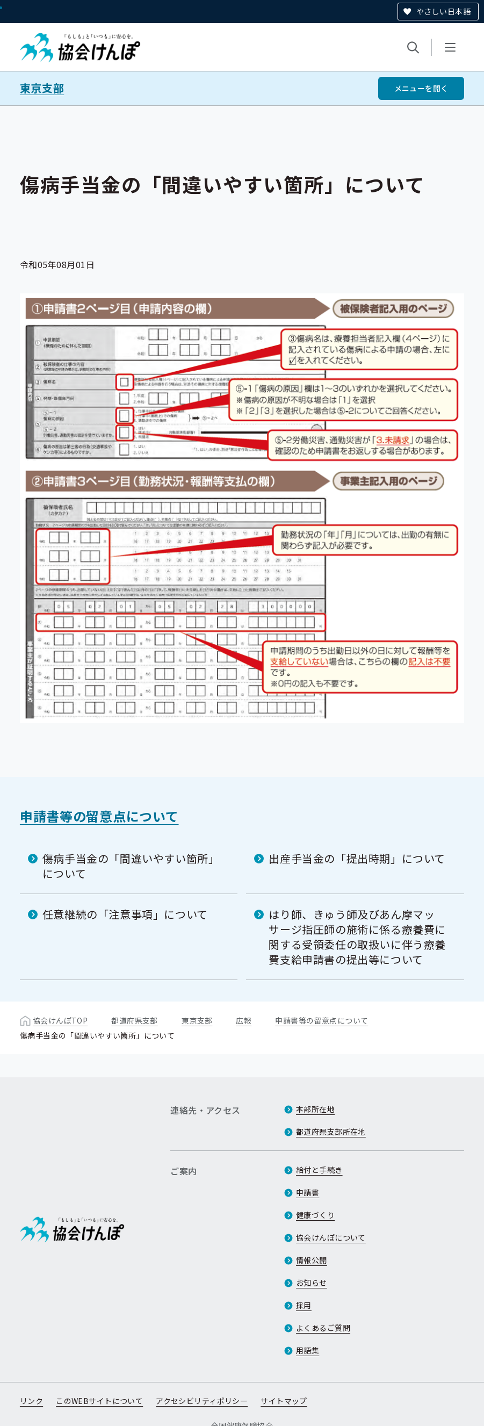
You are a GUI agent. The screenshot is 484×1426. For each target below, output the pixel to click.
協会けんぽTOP (60, 1020)
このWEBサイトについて (99, 1400)
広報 (243, 1020)
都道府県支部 (134, 1020)
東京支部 (42, 88)
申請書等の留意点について (99, 815)
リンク (31, 1400)
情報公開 (311, 1260)
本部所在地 (315, 1109)
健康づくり (315, 1214)
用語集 (307, 1350)
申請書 (307, 1192)
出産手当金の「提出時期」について (357, 858)
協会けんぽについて (331, 1237)
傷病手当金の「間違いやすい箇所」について (131, 866)
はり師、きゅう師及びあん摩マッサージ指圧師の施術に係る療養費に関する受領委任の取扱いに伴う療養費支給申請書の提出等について (357, 936)
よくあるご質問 (323, 1327)
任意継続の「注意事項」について (125, 914)
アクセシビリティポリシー (202, 1400)
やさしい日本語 (443, 11)
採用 (304, 1305)
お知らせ (311, 1282)
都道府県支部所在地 (331, 1131)
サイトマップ (284, 1400)
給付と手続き (319, 1169)
